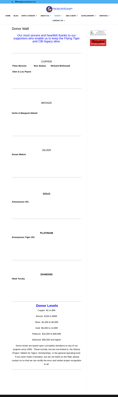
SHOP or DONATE (28, 16)
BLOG (16, 16)
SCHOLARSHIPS (87, 16)
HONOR (57, 16)
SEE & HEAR (71, 16)
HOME (8, 16)
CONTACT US (58, 20)
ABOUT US (45, 16)
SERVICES (103, 16)
